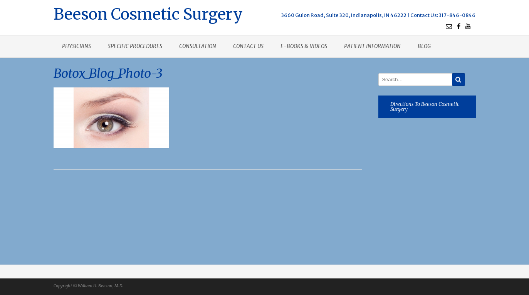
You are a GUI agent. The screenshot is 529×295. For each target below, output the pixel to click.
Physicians (76, 46)
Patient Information (372, 46)
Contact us (248, 46)
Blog (424, 46)
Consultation (197, 46)
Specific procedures (135, 46)
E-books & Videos (303, 46)
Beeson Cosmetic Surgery (148, 13)
